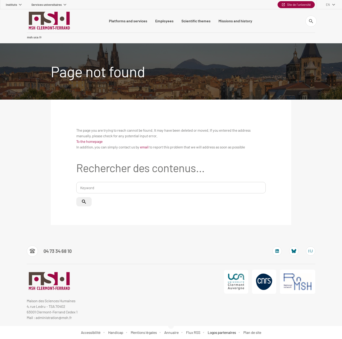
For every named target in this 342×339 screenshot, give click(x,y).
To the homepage (89, 141)
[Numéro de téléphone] (49, 251)
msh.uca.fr (34, 37)
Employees (164, 21)
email (144, 147)
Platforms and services (128, 21)
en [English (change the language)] (328, 5)
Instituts (14, 5)
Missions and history (235, 21)
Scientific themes (196, 21)
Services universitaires (48, 5)
